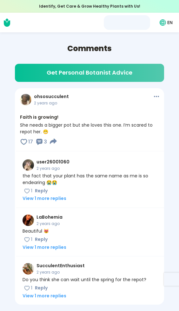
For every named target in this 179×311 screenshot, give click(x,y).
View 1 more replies (44, 198)
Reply (41, 191)
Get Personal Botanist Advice (89, 72)
